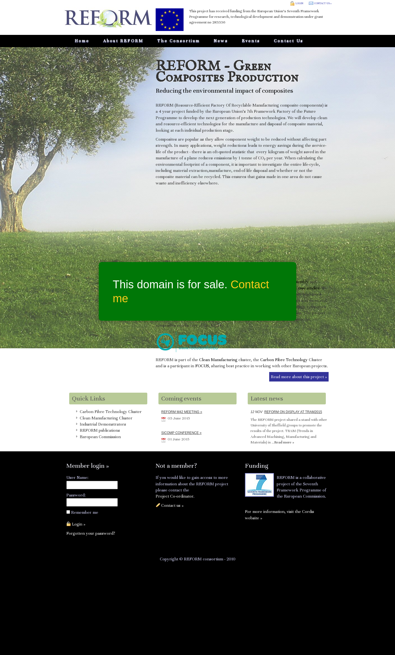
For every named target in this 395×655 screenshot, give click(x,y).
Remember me (84, 512)
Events (251, 40)
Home (82, 40)
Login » (78, 524)
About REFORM (123, 40)
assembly (300, 281)
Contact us (288, 40)
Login (299, 3)
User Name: (77, 477)
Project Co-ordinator (174, 496)
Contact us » (322, 3)
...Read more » (283, 442)
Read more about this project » (299, 376)
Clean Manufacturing (218, 359)
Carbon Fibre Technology (284, 359)
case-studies (309, 288)
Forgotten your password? (90, 533)
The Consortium (178, 40)
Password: (76, 495)
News (221, 40)
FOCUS (202, 365)
